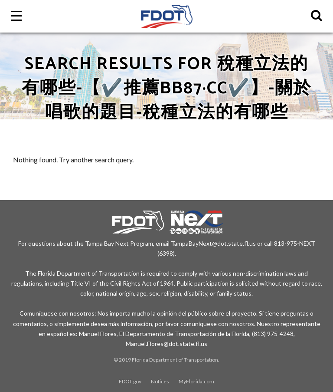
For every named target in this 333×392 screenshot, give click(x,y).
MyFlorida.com (196, 381)
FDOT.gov (130, 381)
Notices (160, 381)
